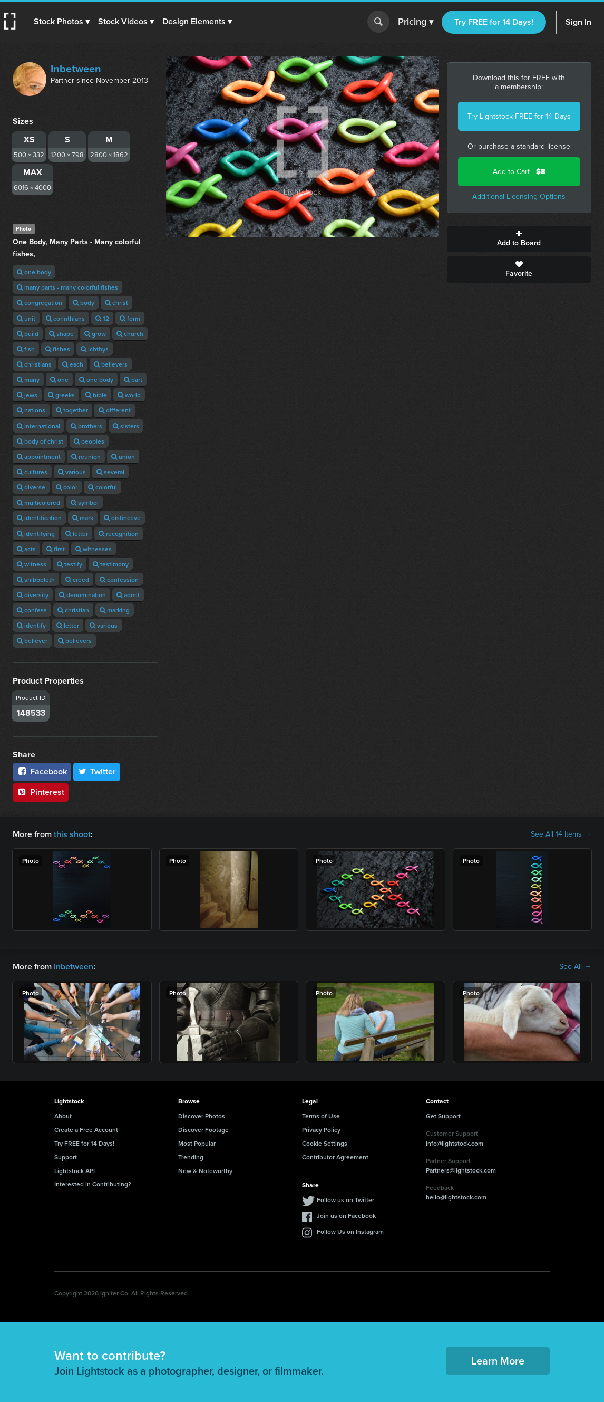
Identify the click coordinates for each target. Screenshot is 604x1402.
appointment (39, 456)
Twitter (96, 771)
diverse (31, 487)
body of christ (40, 441)
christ (116, 302)
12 (102, 318)
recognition (119, 533)
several (110, 471)
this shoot (72, 834)
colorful (102, 487)
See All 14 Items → (561, 834)
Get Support (443, 1115)
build (27, 333)
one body (34, 271)
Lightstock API (74, 1170)
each (72, 364)
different (115, 410)
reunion (86, 456)
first (55, 548)
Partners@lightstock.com (461, 1170)
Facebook (42, 771)
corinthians (65, 318)
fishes (57, 348)
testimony (111, 564)
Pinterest (40, 792)
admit (128, 594)
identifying (36, 533)
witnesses (93, 548)
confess (32, 610)
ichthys (95, 348)
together (72, 410)
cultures (32, 471)
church (129, 333)
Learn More (497, 1360)
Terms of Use (321, 1115)
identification (39, 517)
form (130, 318)
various (72, 471)
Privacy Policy (321, 1129)
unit (26, 318)
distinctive (122, 517)
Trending (190, 1157)
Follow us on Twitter (345, 1199)
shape (61, 333)
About (63, 1115)
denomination (82, 594)
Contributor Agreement (335, 1157)
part (133, 379)
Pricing (415, 22)
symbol (85, 502)
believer (32, 640)
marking (115, 610)
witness (31, 564)
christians (34, 364)
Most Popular (197, 1143)
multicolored (38, 502)
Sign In (578, 22)
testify (69, 564)
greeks (61, 394)
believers (111, 364)
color (66, 487)
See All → (575, 967)
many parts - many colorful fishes (67, 287)
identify (31, 625)
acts (26, 548)
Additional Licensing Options (519, 196)
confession (119, 579)
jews (27, 394)
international (38, 425)
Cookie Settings (324, 1143)
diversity (32, 594)
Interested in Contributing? (92, 1183)
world (129, 394)
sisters (126, 425)
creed (77, 579)
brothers (86, 425)
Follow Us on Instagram (350, 1231)
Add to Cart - (519, 171)
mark (82, 517)
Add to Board (519, 239)
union (123, 456)
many (28, 379)
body (83, 302)
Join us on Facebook (346, 1215)
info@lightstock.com (454, 1143)
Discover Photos (201, 1115)
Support (65, 1157)
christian (73, 610)
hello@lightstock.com (456, 1197)
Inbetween (76, 68)
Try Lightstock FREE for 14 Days (519, 116)
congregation (39, 302)
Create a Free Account (86, 1129)
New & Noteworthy (205, 1170)
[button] (62, 21)
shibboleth (36, 579)
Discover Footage (203, 1129)
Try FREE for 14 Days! (493, 22)
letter (76, 533)
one (59, 379)
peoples (89, 441)
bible (96, 394)
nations (31, 410)
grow (95, 333)
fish (26, 348)
